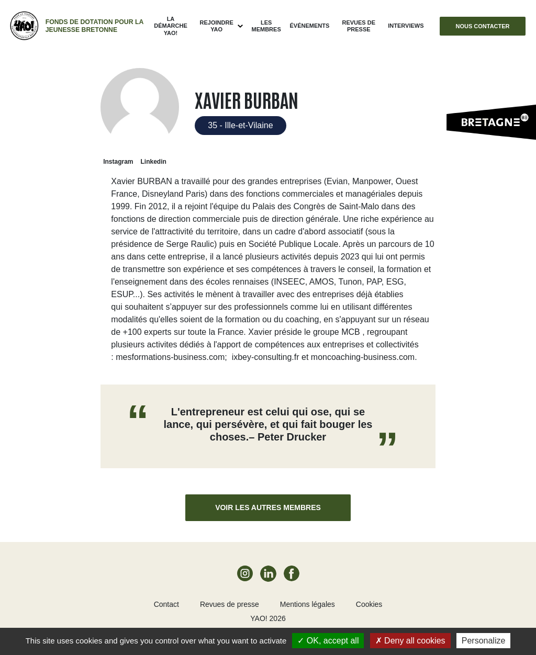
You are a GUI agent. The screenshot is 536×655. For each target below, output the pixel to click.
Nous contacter (482, 26)
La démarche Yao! (170, 26)
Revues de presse (358, 25)
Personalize (484, 640)
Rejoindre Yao (216, 25)
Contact (166, 604)
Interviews (405, 25)
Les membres (266, 25)
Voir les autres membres (268, 507)
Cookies (369, 604)
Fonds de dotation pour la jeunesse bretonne (94, 25)
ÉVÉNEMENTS (309, 25)
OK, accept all (328, 640)
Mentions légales (307, 604)
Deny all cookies (410, 640)
